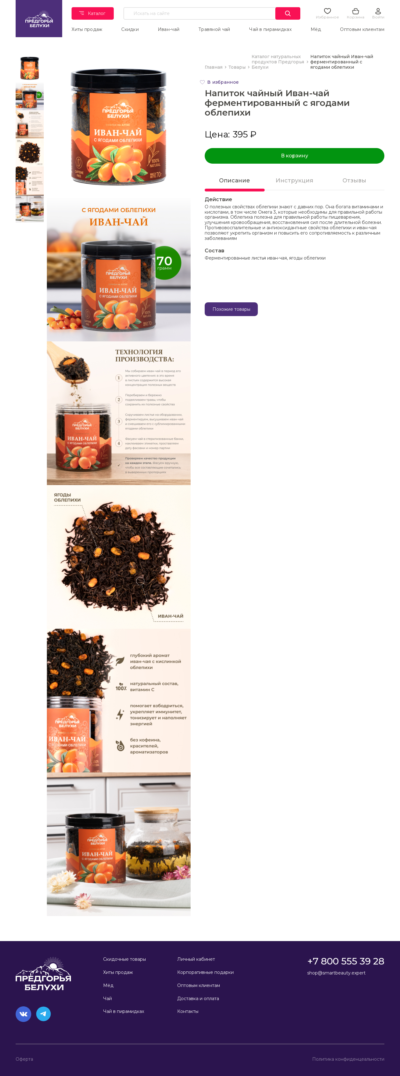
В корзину (294, 156)
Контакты (187, 1011)
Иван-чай (168, 29)
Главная (213, 67)
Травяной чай (214, 29)
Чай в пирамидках (270, 29)
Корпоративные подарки (205, 972)
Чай (107, 998)
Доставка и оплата (198, 998)
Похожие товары (231, 309)
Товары (237, 67)
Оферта (24, 1059)
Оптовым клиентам (362, 29)
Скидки (130, 29)
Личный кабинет (196, 959)
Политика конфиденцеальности (348, 1059)
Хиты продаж (87, 29)
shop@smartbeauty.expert (336, 973)
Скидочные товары (124, 959)
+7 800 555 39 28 (345, 961)
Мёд (316, 29)
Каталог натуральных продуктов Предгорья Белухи (278, 62)
